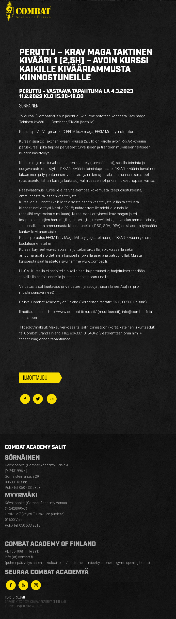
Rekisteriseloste (15, 597)
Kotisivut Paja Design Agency (23, 606)
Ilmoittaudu (35, 377)
